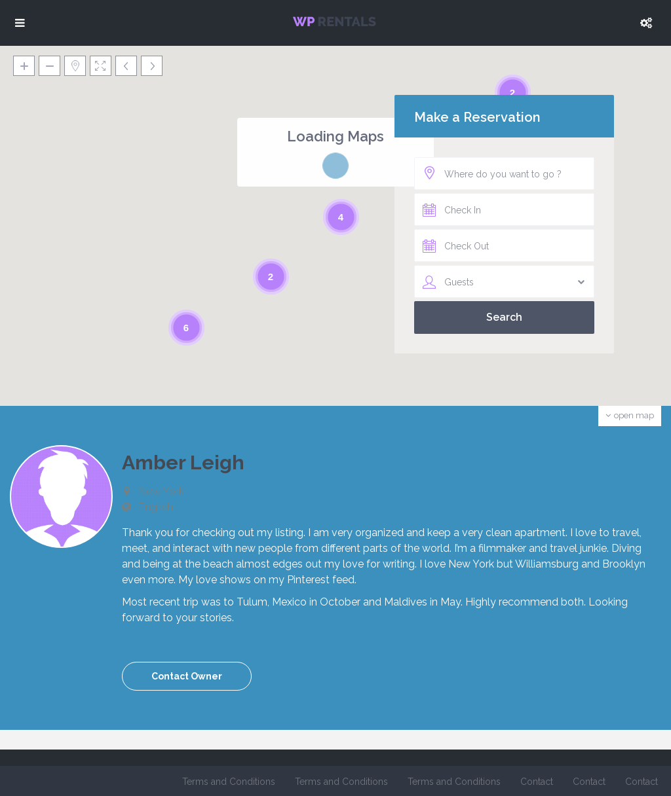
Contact (536, 781)
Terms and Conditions (228, 781)
